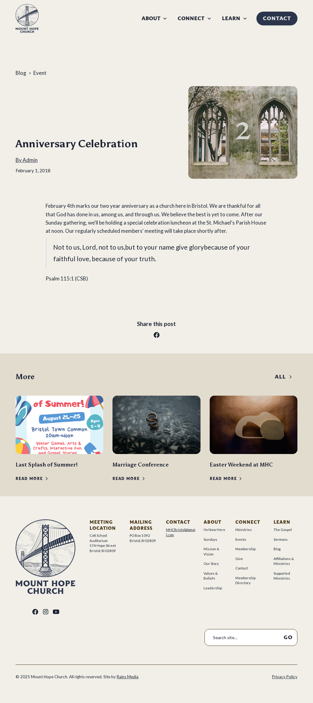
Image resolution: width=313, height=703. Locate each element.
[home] (27, 18)
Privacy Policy (284, 676)
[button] (154, 18)
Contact (277, 18)
